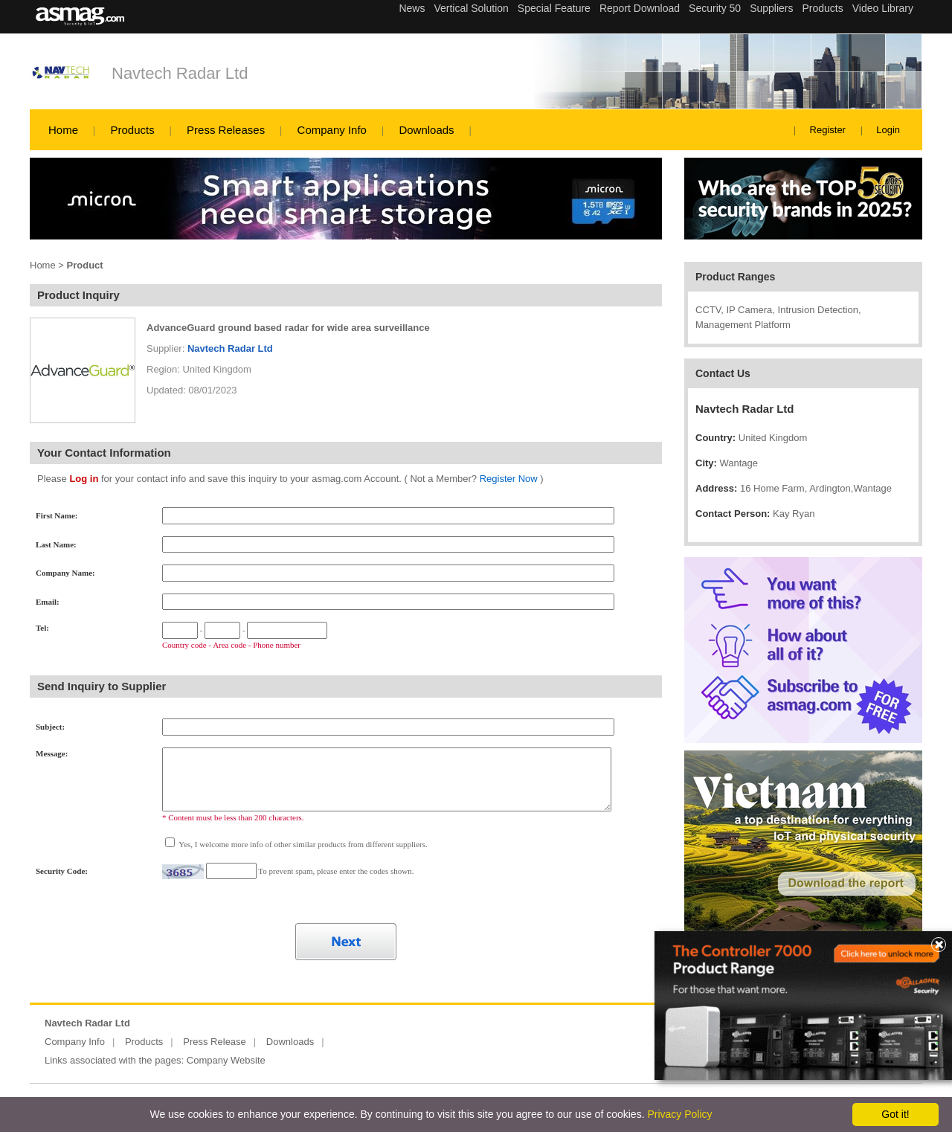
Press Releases (226, 129)
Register (828, 129)
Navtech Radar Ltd (180, 73)
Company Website (226, 1060)
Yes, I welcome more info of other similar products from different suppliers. (302, 844)
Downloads (426, 129)
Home (63, 129)
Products (132, 129)
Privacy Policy (679, 1114)
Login (888, 129)
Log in (83, 478)
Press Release (214, 1041)
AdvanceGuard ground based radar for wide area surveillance (288, 327)
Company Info (332, 129)
